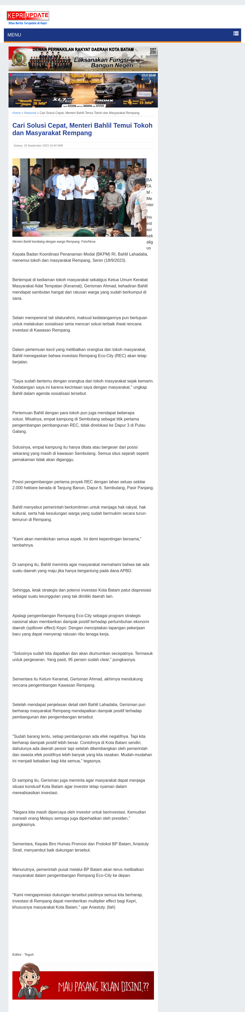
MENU (14, 34)
